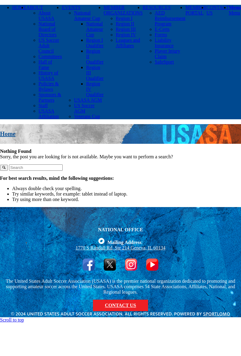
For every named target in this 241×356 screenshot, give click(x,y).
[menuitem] (19, 62)
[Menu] (235, 10)
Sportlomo (216, 314)
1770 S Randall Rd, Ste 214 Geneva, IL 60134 (120, 247)
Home (7, 133)
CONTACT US (120, 305)
